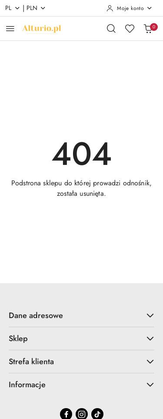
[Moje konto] (129, 8)
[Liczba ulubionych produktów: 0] (129, 28)
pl (12, 7)
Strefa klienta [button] (81, 361)
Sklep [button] (81, 338)
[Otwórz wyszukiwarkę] (111, 28)
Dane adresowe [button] (81, 315)
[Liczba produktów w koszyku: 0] (148, 28)
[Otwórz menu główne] (10, 28)
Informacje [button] (81, 384)
